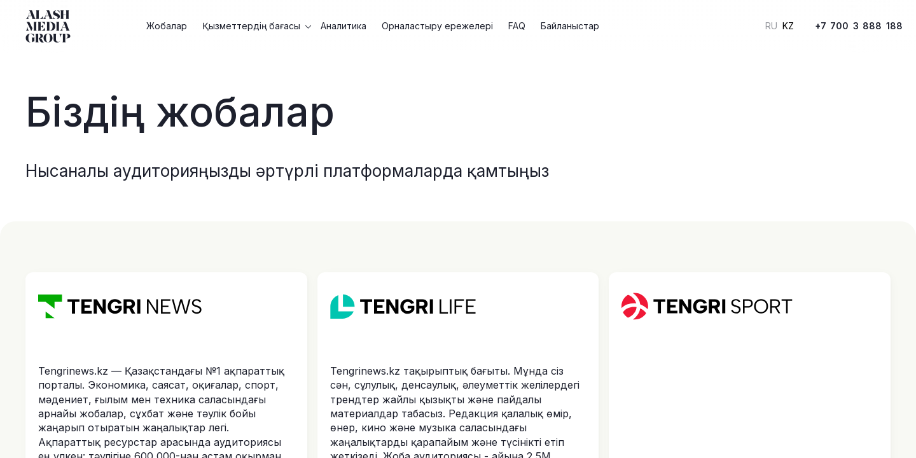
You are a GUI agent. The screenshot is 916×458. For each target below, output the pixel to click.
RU (771, 26)
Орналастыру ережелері (437, 25)
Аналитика (343, 25)
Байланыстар (570, 25)
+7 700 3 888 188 (859, 25)
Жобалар (166, 25)
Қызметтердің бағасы (251, 25)
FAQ (516, 25)
